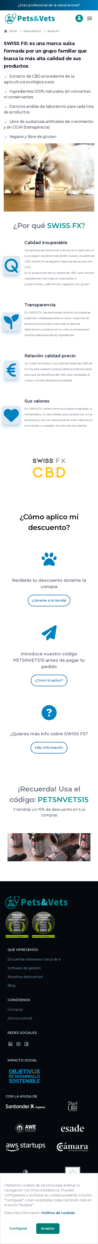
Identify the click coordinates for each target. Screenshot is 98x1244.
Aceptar (48, 1228)
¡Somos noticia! (20, 1018)
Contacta (15, 1009)
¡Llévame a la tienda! (49, 600)
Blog (11, 985)
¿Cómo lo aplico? (49, 680)
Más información (49, 747)
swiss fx (50, 31)
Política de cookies (58, 1213)
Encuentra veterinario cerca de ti (34, 959)
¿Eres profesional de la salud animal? (49, 5)
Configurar (18, 1228)
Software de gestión (24, 968)
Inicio (10, 31)
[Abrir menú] (89, 18)
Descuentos (29, 31)
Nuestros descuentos (25, 977)
